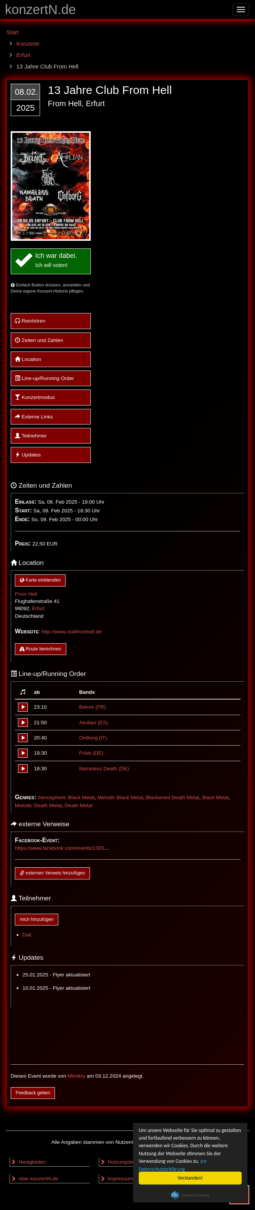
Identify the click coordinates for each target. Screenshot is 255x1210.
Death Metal (79, 805)
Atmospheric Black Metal (66, 797)
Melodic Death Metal (38, 805)
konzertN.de (40, 9)
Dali (26, 935)
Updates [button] (28, 455)
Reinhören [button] (30, 321)
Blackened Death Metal (172, 797)
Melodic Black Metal (120, 797)
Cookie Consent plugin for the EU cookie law (190, 1195)
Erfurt (38, 608)
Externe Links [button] (34, 417)
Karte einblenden (40, 580)
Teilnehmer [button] (31, 436)
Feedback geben (33, 1093)
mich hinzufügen (36, 919)
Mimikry (76, 1076)
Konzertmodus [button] (35, 397)
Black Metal (215, 797)
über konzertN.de (34, 1178)
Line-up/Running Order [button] (44, 378)
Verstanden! (190, 1178)
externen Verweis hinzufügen (52, 873)
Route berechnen (40, 649)
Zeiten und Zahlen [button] (39, 340)
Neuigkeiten (28, 1162)
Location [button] (28, 359)
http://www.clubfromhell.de (72, 631)
